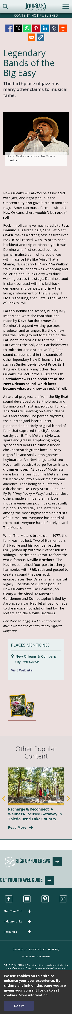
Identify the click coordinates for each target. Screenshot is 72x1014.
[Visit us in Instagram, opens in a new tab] (63, 898)
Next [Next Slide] (68, 798)
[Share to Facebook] (9, 28)
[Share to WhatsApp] (27, 28)
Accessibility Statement (36, 956)
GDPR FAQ (53, 949)
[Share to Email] (31, 37)
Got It (19, 1006)
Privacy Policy (37, 949)
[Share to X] (18, 28)
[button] (40, 37)
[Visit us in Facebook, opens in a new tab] (8, 898)
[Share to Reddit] (63, 28)
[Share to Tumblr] (54, 28)
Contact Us (20, 949)
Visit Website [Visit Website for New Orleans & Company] (22, 670)
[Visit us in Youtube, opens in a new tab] (26, 898)
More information (33, 995)
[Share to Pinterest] (36, 28)
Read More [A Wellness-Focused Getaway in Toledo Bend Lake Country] (17, 827)
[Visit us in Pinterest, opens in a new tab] (45, 898)
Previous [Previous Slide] (3, 798)
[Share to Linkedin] (45, 28)
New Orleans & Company (36, 656)
